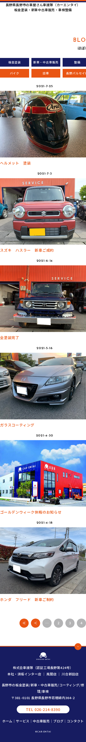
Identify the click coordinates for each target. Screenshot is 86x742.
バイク (14, 73)
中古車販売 (41, 720)
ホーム (7, 720)
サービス (22, 720)
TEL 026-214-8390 (43, 709)
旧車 (46, 73)
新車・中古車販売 (45, 62)
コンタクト (75, 720)
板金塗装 (14, 62)
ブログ (58, 720)
